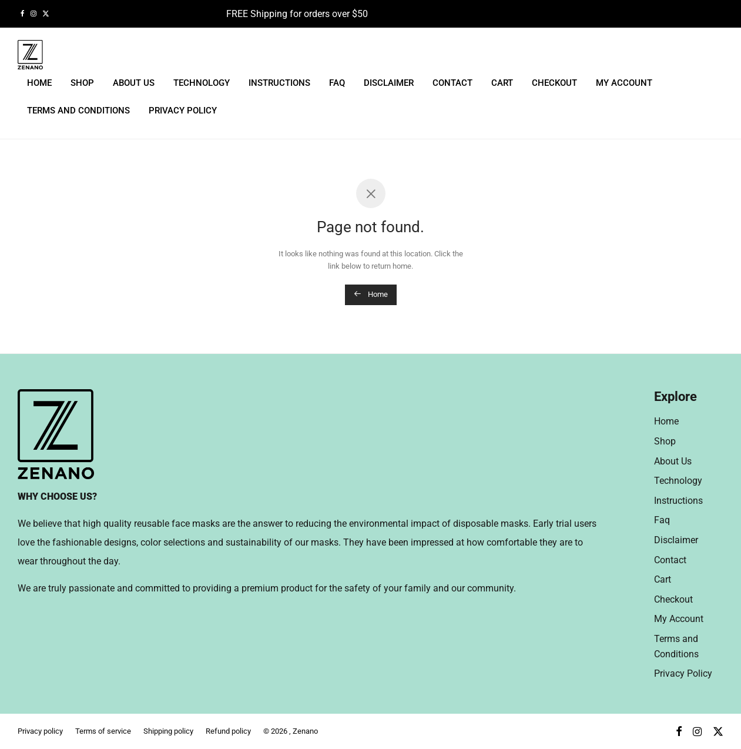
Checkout (554, 83)
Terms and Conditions (78, 110)
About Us (134, 83)
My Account (624, 83)
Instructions (279, 83)
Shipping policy (168, 731)
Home (39, 83)
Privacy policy (40, 731)
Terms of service (103, 731)
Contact (452, 83)
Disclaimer (389, 83)
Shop (82, 83)
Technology (201, 83)
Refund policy (228, 731)
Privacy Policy (183, 110)
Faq (337, 83)
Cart (502, 83)
